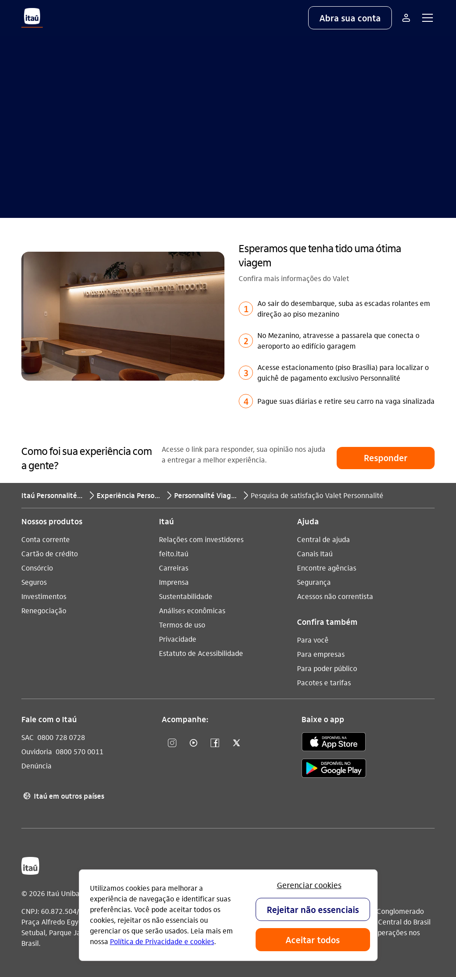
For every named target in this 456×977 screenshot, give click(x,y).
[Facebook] (215, 743)
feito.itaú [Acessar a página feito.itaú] (173, 553)
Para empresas (321, 654)
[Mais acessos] (406, 17)
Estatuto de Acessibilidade (201, 653)
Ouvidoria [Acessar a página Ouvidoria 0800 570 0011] (36, 751)
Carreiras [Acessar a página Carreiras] (173, 567)
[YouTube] (193, 743)
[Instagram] (172, 743)
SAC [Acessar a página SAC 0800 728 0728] (27, 737)
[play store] (333, 769)
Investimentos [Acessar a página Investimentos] (43, 596)
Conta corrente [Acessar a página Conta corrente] (45, 539)
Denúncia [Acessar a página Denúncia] (36, 765)
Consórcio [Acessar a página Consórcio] (37, 567)
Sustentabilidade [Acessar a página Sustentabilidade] (185, 596)
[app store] (333, 743)
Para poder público (327, 668)
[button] (350, 17)
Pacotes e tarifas (324, 682)
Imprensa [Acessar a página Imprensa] (174, 582)
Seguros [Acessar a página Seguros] (34, 582)
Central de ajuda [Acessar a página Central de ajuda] (323, 539)
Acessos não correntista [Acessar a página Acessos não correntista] (335, 596)
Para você (313, 639)
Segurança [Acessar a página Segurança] (314, 582)
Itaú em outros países (62, 796)
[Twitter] (236, 743)
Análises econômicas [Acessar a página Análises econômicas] (192, 610)
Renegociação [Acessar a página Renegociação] (43, 610)
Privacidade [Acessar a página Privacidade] (177, 638)
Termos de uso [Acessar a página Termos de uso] (182, 624)
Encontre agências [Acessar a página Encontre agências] (326, 567)
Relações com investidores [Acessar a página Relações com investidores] (201, 539)
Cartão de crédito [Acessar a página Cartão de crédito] (49, 553)
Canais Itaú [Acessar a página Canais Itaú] (315, 553)
